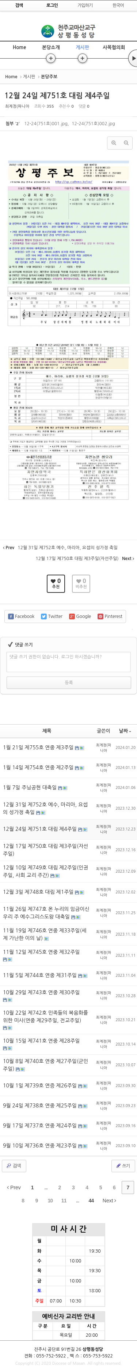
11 (63, 1201)
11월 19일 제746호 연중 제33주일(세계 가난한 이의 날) (45, 934)
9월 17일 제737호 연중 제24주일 (40, 1125)
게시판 (82, 47)
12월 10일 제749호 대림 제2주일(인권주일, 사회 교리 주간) (45, 871)
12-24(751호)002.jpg (93, 124)
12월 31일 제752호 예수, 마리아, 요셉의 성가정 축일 (45, 808)
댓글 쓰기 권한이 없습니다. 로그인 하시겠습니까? (55, 657)
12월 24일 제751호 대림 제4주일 (57, 95)
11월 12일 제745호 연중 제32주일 (41, 952)
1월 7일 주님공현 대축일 (30, 787)
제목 (46, 731)
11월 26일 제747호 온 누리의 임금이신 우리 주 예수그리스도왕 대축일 (46, 913)
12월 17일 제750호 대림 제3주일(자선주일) (45, 850)
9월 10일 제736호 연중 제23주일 (40, 1145)
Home (19, 47)
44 (91, 1201)
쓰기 (122, 1166)
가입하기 (84, 5)
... (45, 1187)
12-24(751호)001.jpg (45, 124)
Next (110, 1201)
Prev (14, 1187)
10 (50, 1201)
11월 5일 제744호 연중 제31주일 (40, 975)
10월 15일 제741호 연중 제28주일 (41, 1040)
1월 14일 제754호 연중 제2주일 (39, 767)
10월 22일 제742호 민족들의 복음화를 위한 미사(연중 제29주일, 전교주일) (45, 1016)
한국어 (118, 5)
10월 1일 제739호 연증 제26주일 (40, 1085)
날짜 (125, 731)
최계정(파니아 (17, 106)
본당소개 (51, 47)
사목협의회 (114, 47)
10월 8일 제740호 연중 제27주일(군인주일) (45, 1065)
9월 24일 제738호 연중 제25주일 (40, 1105)
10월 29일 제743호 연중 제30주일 (41, 992)
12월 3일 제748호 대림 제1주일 (39, 892)
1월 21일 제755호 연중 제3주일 (39, 747)
